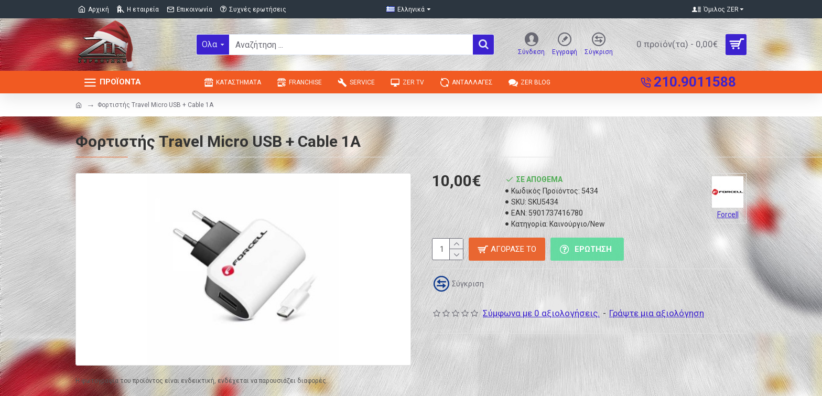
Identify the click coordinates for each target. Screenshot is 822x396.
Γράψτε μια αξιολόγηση (656, 313)
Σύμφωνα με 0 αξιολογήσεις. (541, 313)
